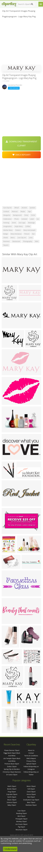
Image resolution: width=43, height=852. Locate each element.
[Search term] (26, 4)
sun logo (22, 223)
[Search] (32, 4)
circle (33, 215)
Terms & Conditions (31, 756)
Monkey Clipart (21, 821)
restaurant (16, 241)
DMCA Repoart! (21, 154)
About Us (31, 750)
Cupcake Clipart (11, 794)
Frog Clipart (12, 792)
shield (5, 237)
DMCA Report (31, 758)
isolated (24, 219)
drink (14, 223)
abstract (15, 211)
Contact (31, 753)
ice (38, 219)
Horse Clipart (31, 794)
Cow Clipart (21, 811)
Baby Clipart (12, 805)
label (32, 219)
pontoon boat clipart (12, 764)
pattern (18, 230)
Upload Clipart (31, 764)
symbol (32, 208)
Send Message (14, 88)
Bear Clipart (31, 802)
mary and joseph (29, 230)
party (26, 215)
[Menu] (40, 4)
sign (29, 211)
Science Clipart (12, 802)
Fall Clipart (31, 789)
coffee (28, 226)
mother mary (7, 230)
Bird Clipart (21, 816)
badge (5, 234)
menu (13, 237)
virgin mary (19, 226)
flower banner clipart (11, 750)
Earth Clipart (11, 797)
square (5, 245)
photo (16, 219)
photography (27, 241)
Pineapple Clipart (21, 819)
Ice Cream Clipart (22, 824)
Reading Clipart (21, 813)
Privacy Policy (31, 761)
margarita (6, 215)
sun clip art (7, 208)
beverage (31, 223)
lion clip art (22, 237)
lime (30, 237)
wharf (16, 208)
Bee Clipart (31, 797)
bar (33, 234)
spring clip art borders (12, 769)
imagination (7, 226)
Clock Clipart (31, 792)
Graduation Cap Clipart (31, 800)
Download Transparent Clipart (21, 143)
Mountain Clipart (21, 830)
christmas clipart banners (12, 772)
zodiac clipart (12, 766)
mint (36, 241)
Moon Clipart (31, 786)
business (6, 241)
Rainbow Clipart (31, 805)
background (17, 215)
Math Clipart (12, 786)
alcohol (24, 208)
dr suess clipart (11, 775)
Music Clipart (11, 800)
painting (6, 223)
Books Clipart (11, 789)
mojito (23, 211)
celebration (7, 219)
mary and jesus (16, 234)
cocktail (6, 211)
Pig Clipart (21, 827)
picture (26, 234)
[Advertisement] (21, 42)
